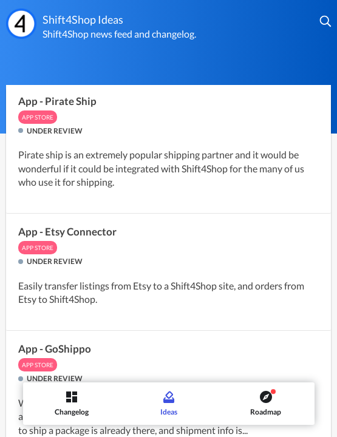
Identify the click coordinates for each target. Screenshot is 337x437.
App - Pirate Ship (57, 101)
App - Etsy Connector (67, 232)
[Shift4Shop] (21, 23)
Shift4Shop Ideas (83, 19)
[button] (326, 21)
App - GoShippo (54, 349)
